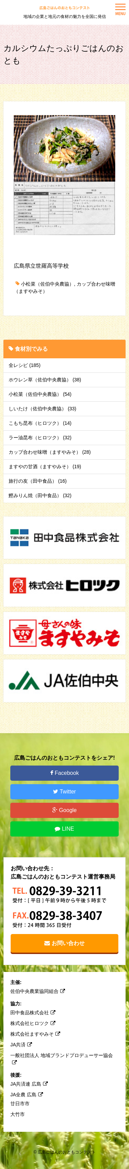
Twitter (64, 791)
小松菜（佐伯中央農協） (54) (40, 394)
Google (64, 810)
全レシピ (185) (25, 365)
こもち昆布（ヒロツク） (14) (40, 423)
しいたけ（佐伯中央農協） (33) (42, 408)
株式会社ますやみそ (35, 1034)
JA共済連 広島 (29, 1084)
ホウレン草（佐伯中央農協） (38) (45, 379)
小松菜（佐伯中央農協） (47, 284)
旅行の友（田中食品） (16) (38, 481)
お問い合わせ (64, 943)
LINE (64, 829)
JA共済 (21, 1044)
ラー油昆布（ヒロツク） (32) (40, 437)
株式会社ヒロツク (32, 1023)
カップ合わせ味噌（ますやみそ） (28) (50, 452)
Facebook (64, 773)
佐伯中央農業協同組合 (37, 991)
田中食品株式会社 (32, 1012)
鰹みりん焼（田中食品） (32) (40, 495)
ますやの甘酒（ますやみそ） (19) (45, 466)
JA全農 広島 (26, 1094)
